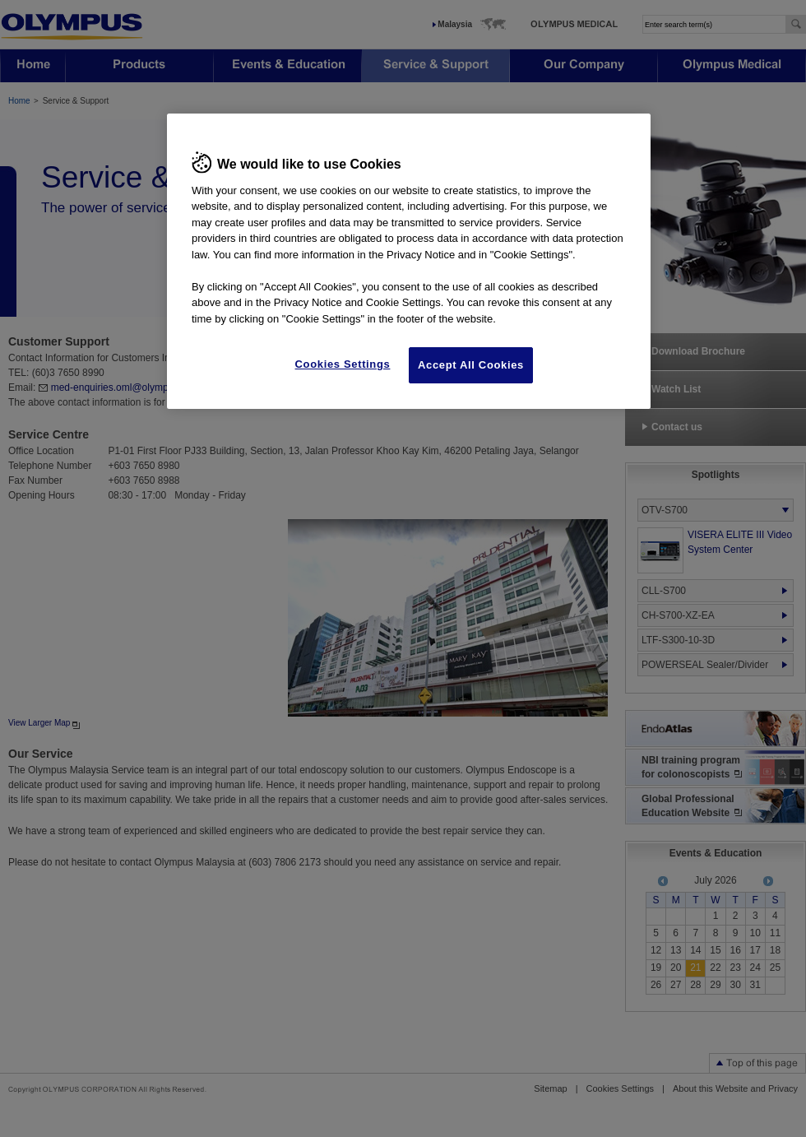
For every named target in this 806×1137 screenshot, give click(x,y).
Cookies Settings (343, 364)
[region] (409, 261)
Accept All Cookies (471, 365)
